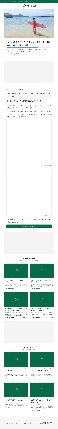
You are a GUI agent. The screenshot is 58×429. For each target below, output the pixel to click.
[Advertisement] (17, 72)
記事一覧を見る (48, 88)
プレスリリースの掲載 (26, 423)
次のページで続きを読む (29, 226)
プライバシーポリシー (14, 423)
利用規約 (6, 423)
